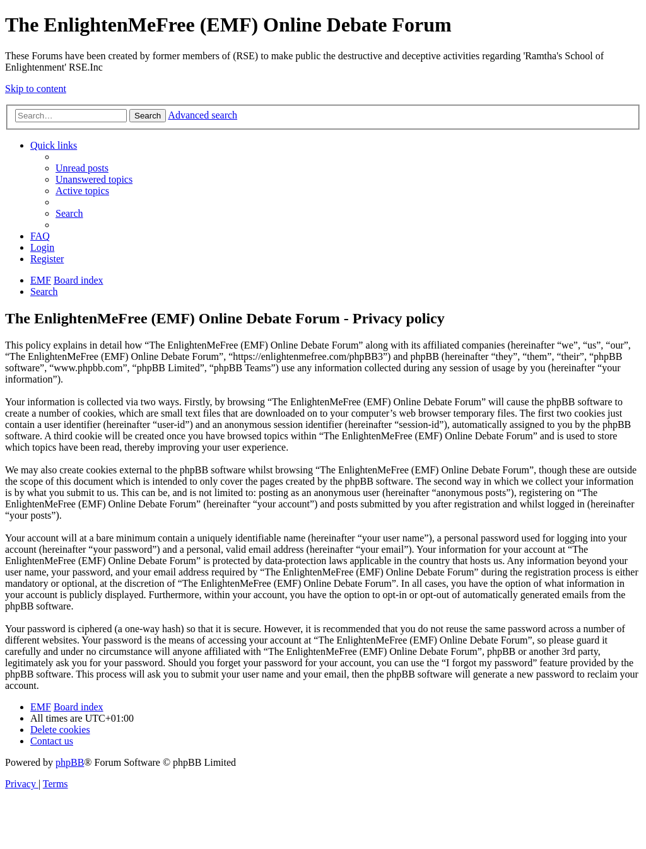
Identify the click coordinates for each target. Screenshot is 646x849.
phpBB (70, 762)
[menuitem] (82, 168)
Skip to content (35, 88)
